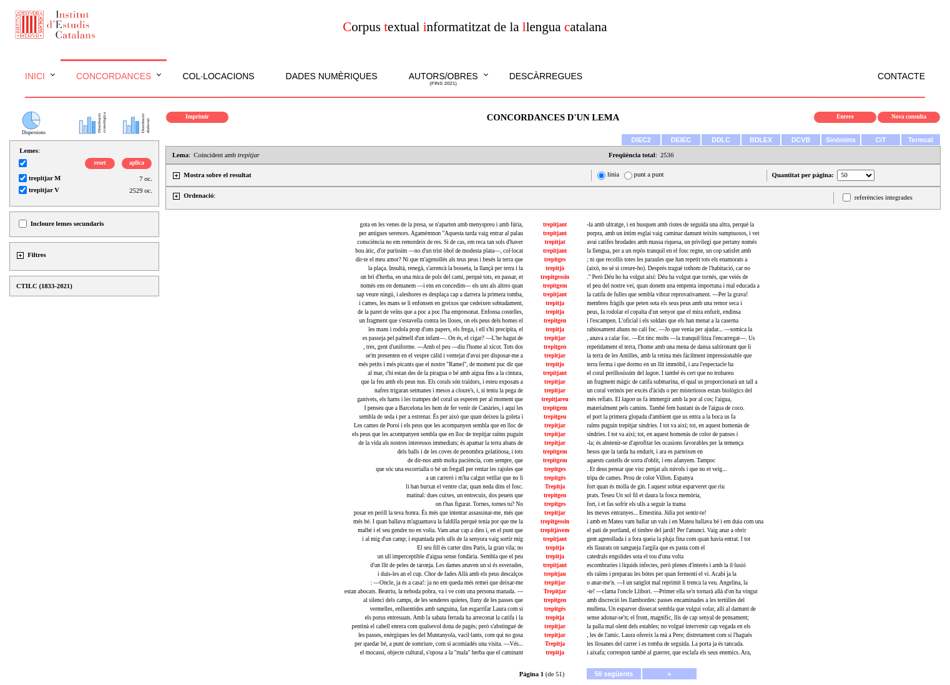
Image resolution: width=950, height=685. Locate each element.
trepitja (555, 303)
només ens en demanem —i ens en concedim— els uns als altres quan (441, 286)
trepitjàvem (555, 530)
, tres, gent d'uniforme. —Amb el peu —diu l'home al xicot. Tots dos (443, 347)
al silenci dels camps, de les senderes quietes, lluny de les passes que (443, 600)
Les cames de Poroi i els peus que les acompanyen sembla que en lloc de (438, 425)
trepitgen (555, 321)
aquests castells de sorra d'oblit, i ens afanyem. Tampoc (651, 460)
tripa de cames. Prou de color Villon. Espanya (640, 478)
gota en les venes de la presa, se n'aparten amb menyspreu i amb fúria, (441, 224)
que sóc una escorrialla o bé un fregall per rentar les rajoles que (449, 469)
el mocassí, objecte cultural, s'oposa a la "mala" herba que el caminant (441, 652)
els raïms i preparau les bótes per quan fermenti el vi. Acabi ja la (662, 574)
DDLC (721, 139)
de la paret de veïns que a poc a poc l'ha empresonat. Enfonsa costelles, (440, 312)
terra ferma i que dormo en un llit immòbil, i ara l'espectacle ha (660, 364)
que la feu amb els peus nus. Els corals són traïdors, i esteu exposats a (442, 382)
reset (100, 163)
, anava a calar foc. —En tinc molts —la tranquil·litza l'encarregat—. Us (671, 338)
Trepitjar (555, 591)
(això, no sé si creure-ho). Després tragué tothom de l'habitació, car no (668, 268)
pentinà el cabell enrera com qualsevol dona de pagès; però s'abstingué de (437, 626)
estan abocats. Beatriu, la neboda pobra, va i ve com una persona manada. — (434, 591)
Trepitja (555, 486)
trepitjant (555, 224)
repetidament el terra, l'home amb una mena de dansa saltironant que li (669, 347)
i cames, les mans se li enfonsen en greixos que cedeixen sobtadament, (441, 303)
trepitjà (555, 268)
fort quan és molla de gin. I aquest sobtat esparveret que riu (656, 486)
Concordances (114, 76)
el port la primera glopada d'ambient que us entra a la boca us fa (661, 417)
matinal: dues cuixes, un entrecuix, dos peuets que (464, 495)
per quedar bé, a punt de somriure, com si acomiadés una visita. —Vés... (439, 644)
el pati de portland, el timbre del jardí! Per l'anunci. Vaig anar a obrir (666, 530)
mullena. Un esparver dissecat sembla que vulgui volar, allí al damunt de (671, 609)
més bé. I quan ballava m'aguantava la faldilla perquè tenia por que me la (438, 521)
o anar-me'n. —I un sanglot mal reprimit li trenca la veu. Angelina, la (667, 583)
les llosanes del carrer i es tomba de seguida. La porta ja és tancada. (665, 644)
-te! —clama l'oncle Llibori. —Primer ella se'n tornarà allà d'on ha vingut (672, 591)
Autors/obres (443, 79)
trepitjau (555, 574)
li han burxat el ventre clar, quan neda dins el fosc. (464, 486)
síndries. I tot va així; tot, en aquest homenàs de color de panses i (662, 434)
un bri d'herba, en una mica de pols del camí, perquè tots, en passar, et (442, 277)
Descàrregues (545, 76)
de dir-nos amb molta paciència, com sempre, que (465, 460)
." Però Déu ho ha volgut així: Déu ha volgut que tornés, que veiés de (667, 277)
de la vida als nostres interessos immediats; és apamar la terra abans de (440, 443)
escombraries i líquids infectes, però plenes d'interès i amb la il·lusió (666, 565)
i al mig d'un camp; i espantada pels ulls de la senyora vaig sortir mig (442, 539)
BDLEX (761, 139)
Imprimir (197, 117)
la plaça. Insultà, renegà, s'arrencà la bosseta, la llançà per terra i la (445, 268)
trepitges (555, 259)
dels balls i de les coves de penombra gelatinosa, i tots (460, 452)
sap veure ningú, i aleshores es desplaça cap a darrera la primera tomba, (439, 294)
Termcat (921, 139)
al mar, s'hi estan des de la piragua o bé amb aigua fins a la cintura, (445, 373)
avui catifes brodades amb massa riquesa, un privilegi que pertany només (672, 242)
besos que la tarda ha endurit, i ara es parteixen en (645, 452)
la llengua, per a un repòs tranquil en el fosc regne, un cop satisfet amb (669, 251)
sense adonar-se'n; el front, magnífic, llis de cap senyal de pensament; (667, 618)
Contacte (901, 76)
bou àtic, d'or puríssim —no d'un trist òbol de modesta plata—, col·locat (439, 251)
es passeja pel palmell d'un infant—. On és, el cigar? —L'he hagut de (443, 338)
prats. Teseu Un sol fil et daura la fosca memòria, (644, 495)
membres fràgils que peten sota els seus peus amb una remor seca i (664, 303)
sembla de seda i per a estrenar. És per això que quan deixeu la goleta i (441, 417)
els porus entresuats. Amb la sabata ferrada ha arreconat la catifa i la (444, 618)
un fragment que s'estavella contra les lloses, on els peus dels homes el (441, 321)
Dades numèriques (332, 76)
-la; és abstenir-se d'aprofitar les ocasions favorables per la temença (665, 443)
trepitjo (555, 364)
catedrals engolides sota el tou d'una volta (635, 556)
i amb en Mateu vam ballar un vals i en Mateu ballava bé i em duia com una (675, 521)
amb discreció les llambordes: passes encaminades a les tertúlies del (666, 600)
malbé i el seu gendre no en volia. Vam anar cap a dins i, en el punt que (440, 530)
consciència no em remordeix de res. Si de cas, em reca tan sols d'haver (440, 242)
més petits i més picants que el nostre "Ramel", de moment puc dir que (440, 364)
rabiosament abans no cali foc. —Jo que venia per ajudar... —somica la (669, 329)
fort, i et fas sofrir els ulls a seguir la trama (636, 504)
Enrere (845, 117)
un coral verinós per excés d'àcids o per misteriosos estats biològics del (669, 390)
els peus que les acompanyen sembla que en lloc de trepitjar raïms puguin (437, 434)
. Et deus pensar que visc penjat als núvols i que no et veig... (657, 469)
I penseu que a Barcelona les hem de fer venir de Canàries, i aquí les (443, 408)
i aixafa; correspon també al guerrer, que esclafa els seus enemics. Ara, (669, 652)
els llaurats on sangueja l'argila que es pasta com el (646, 548)
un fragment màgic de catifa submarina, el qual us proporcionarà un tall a (672, 382)
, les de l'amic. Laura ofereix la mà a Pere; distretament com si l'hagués (669, 635)
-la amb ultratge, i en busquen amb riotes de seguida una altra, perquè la (670, 224)
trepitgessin (555, 277)
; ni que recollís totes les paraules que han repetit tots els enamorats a (667, 259)
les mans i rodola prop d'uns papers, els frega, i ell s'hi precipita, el (445, 329)
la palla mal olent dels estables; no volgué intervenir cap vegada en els (668, 626)
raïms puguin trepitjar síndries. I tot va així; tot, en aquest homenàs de (668, 425)
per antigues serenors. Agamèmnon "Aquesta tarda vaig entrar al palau (441, 233)
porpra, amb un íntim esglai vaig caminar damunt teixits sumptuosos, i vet (673, 233)
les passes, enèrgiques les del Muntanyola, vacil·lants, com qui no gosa (440, 635)
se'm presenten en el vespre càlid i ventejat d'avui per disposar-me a (444, 355)
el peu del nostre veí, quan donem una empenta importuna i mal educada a (673, 286)
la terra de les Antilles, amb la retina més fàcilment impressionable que (669, 355)
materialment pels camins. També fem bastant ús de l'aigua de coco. (666, 408)
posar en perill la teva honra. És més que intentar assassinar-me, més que (438, 513)
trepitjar (555, 338)
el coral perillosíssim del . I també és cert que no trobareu (660, 373)
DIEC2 (640, 139)
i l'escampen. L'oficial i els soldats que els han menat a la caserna (662, 321)
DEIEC (681, 139)
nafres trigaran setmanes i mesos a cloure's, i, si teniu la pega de (449, 390)
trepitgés (555, 478)
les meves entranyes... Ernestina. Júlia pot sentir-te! (647, 513)
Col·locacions (218, 76)
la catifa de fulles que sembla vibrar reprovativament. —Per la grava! (667, 294)
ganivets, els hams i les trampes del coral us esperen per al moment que (440, 399)
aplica (136, 163)
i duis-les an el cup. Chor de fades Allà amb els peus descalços (450, 574)
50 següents (614, 674)
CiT (880, 139)
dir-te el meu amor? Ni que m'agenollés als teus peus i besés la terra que (439, 259)
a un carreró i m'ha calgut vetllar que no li (474, 478)
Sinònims (841, 139)
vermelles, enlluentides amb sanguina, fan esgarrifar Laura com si (446, 609)
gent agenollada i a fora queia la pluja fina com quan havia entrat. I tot (668, 539)
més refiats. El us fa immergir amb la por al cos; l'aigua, (659, 399)
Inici (35, 76)
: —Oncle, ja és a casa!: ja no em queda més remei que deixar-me (447, 583)
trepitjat (555, 242)
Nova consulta (908, 117)
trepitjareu (554, 399)
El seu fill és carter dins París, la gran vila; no (470, 548)
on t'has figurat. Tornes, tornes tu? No (479, 504)
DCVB (800, 139)
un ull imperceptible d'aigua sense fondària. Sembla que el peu (450, 556)
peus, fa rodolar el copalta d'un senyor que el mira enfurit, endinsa (663, 312)
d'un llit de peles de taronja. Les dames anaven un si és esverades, (446, 565)
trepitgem (555, 286)
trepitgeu (555, 417)
